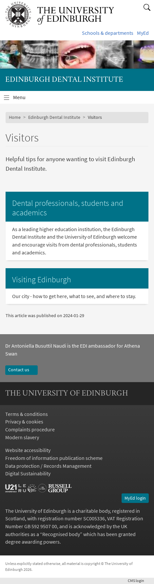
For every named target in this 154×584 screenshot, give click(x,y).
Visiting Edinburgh (41, 279)
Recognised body (61, 534)
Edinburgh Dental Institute (54, 117)
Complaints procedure (30, 429)
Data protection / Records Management (48, 466)
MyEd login (135, 498)
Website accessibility (27, 450)
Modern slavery (22, 437)
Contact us (21, 370)
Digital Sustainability (27, 473)
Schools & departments (107, 33)
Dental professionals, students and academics (67, 208)
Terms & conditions (26, 414)
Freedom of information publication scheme (54, 458)
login (138, 580)
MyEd (143, 33)
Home (15, 117)
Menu (23, 99)
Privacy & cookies (24, 421)
